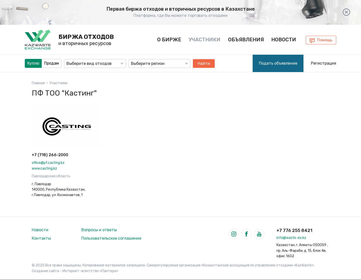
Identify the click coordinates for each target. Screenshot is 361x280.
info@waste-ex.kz (291, 238)
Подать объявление (278, 63)
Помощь (324, 40)
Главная (38, 83)
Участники (204, 40)
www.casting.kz (44, 168)
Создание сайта (45, 271)
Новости (283, 40)
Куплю (33, 63)
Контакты (41, 238)
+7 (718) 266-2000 (50, 155)
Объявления (246, 40)
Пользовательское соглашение (111, 238)
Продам (51, 63)
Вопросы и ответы (99, 230)
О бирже (169, 40)
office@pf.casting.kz (48, 163)
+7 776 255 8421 (294, 230)
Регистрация (323, 63)
